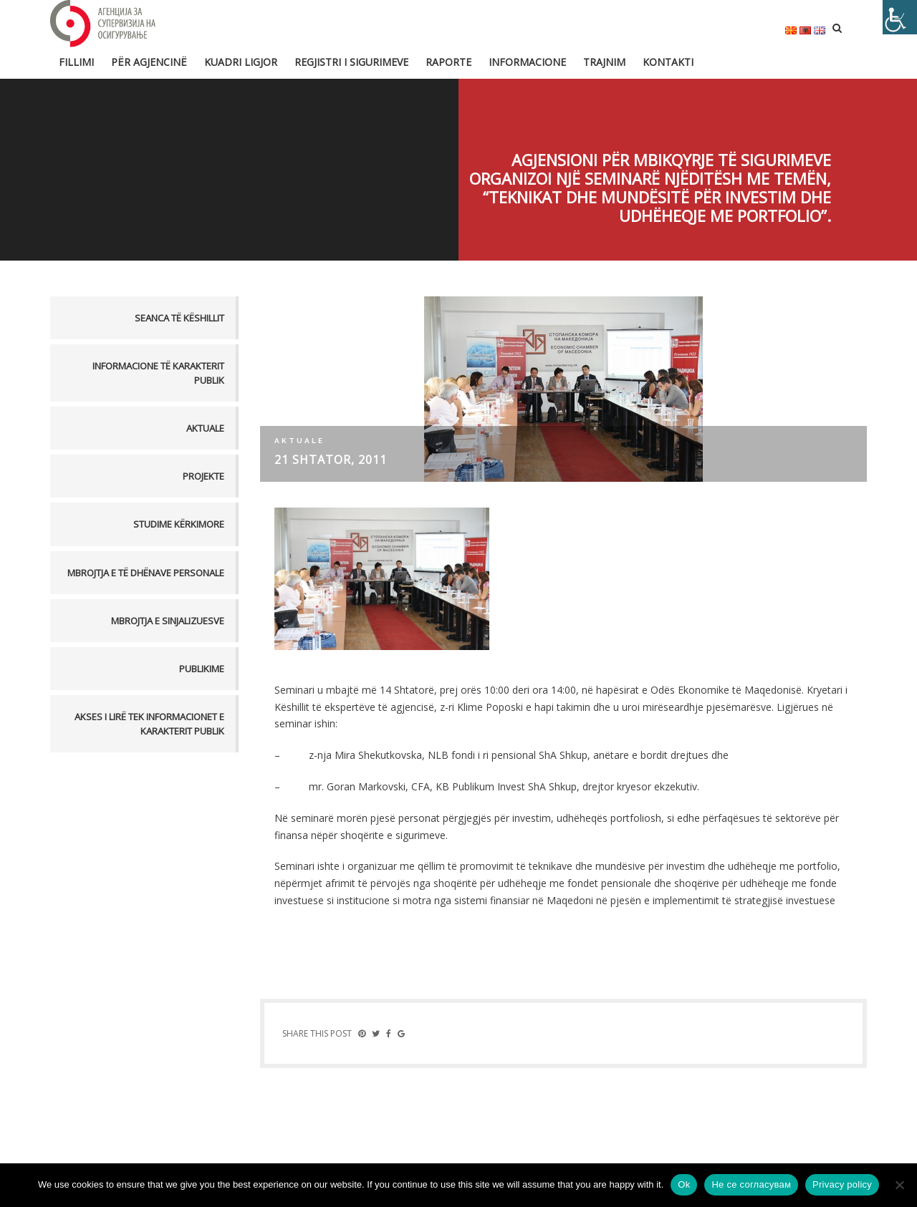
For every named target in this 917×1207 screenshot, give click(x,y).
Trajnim (604, 62)
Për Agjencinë (149, 62)
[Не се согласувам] (899, 1185)
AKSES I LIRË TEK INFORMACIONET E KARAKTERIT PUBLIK (149, 723)
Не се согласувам (751, 1184)
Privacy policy (842, 1184)
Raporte (448, 62)
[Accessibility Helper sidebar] (900, 17)
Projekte (203, 476)
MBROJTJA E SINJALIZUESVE (167, 620)
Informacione (527, 62)
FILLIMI (76, 62)
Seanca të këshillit (179, 317)
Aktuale (205, 428)
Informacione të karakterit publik (158, 373)
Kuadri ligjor (240, 62)
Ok (684, 1184)
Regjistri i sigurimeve (351, 62)
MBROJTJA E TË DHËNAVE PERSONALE (145, 572)
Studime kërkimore (178, 524)
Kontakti (668, 62)
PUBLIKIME (201, 668)
